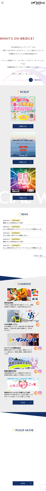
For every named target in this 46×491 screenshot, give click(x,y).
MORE (23, 402)
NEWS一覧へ (38, 256)
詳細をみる (23, 126)
